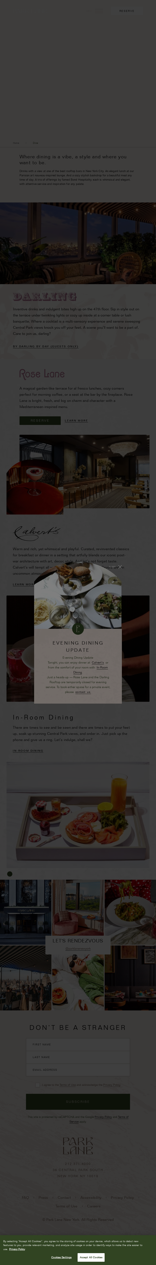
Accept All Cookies (91, 1257)
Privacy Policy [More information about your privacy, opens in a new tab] (17, 1249)
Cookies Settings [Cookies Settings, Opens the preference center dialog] (61, 1257)
